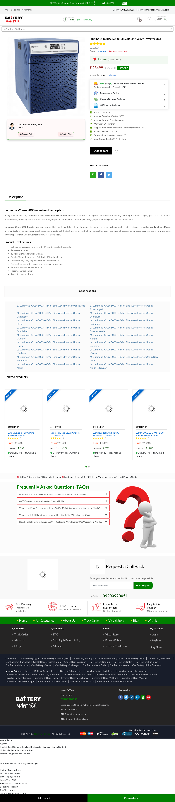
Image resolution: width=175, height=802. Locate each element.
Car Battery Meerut (42, 665)
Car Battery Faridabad (160, 658)
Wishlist (153, 620)
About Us (69, 620)
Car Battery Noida (120, 665)
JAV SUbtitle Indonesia (10, 773)
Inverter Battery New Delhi (52, 681)
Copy (124, 3)
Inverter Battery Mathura (105, 677)
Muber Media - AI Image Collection (16, 750)
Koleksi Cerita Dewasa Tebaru (14, 783)
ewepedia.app (6, 740)
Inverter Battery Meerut (135, 677)
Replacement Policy (106, 93)
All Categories (45, 620)
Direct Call (26, 134)
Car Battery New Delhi (95, 665)
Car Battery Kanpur (100, 661)
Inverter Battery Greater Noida (112, 674)
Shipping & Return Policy (66, 640)
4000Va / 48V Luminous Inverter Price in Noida (63, 501)
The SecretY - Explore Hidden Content (48, 747)
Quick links (18, 628)
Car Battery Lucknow (147, 661)
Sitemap (57, 646)
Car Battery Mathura (17, 665)
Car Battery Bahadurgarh (55, 658)
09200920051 (127, 9)
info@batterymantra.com (157, 9)
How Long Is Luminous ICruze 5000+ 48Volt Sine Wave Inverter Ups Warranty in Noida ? (63, 522)
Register (156, 640)
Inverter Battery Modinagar (21, 681)
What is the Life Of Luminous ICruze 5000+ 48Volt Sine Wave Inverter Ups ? (63, 515)
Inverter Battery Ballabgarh (100, 671)
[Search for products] (87, 29)
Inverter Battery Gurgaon (145, 674)
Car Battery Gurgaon (75, 661)
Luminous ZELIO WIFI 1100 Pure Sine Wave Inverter (106, 434)
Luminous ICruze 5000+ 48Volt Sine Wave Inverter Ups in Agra (51, 305)
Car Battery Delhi (135, 658)
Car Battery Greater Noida (47, 661)
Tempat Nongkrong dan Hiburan (15, 753)
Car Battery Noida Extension (147, 665)
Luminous (101, 51)
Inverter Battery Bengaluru (132, 671)
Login (155, 634)
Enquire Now (131, 798)
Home (23, 620)
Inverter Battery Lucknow (75, 677)
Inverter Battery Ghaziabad (78, 674)
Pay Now (156, 647)
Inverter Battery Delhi (18, 674)
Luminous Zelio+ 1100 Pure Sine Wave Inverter (21, 434)
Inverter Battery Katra (46, 677)
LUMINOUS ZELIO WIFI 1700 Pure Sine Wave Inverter (149, 434)
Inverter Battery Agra (37, 671)
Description (15, 197)
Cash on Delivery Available (109, 99)
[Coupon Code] (108, 3)
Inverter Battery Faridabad (46, 674)
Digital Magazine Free (10, 770)
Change (112, 75)
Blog (136, 620)
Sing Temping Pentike (10, 776)
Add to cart (44, 798)
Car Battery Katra (123, 661)
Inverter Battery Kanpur (19, 677)
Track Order (92, 620)
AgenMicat (5, 743)
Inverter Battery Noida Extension (115, 681)
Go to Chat (66, 134)
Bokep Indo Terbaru (9, 787)
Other (106, 628)
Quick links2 (57, 628)
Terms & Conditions (116, 646)
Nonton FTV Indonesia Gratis (13, 793)
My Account (156, 628)
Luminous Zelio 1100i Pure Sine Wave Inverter (65, 434)
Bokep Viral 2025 (8, 780)
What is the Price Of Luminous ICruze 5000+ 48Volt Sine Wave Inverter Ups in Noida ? (63, 508)
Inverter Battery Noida (82, 681)
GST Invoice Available (107, 105)
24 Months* (13, 427)
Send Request (143, 585)
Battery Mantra (42, 733)
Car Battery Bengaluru (111, 658)
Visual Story (116, 620)
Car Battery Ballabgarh (84, 658)
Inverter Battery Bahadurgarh (67, 671)
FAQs (17, 646)
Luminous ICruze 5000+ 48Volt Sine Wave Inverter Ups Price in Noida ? (63, 494)
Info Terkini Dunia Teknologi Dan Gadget (19, 763)
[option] (46, 76)
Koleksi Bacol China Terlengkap (15, 747)
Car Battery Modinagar (67, 665)
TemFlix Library (7, 790)
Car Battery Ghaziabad (18, 661)
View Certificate (118, 51)
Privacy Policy (113, 640)
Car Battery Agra (30, 658)
